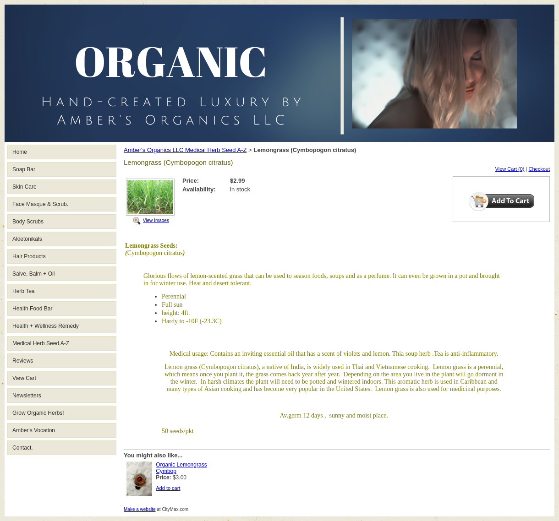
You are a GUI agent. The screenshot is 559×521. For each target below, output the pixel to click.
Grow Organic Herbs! (38, 413)
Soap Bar (23, 169)
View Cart (24, 378)
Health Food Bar (32, 308)
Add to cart (168, 488)
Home (19, 152)
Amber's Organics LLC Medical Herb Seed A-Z (185, 150)
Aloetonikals (27, 239)
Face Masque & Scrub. (40, 204)
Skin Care (24, 187)
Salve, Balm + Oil (33, 274)
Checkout (539, 169)
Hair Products (29, 256)
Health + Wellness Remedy (45, 326)
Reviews (22, 361)
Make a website (139, 509)
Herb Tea (23, 291)
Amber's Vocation (33, 430)
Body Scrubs (28, 221)
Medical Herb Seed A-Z (40, 343)
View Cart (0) (510, 169)
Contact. (22, 448)
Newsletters (26, 395)
